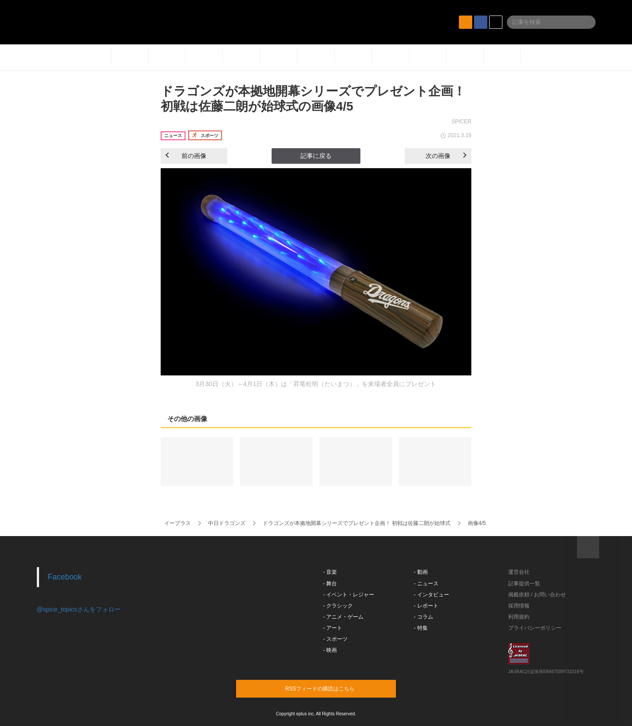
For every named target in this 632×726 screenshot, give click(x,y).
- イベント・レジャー (348, 595)
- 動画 (421, 572)
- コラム (423, 617)
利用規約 (518, 617)
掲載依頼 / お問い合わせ (537, 595)
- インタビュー (431, 595)
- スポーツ (335, 639)
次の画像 (446, 155)
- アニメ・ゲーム (343, 617)
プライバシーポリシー (534, 628)
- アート (332, 628)
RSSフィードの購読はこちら (333, 688)
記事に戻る (316, 155)
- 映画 (330, 650)
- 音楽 (330, 572)
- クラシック (338, 606)
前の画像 (186, 155)
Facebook (65, 576)
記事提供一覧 (524, 583)
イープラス (177, 523)
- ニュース (426, 583)
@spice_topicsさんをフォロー (79, 609)
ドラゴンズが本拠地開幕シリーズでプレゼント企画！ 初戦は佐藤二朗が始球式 (356, 523)
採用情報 (518, 606)
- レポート (426, 606)
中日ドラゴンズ (226, 523)
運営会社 (518, 572)
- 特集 (421, 628)
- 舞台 (330, 583)
